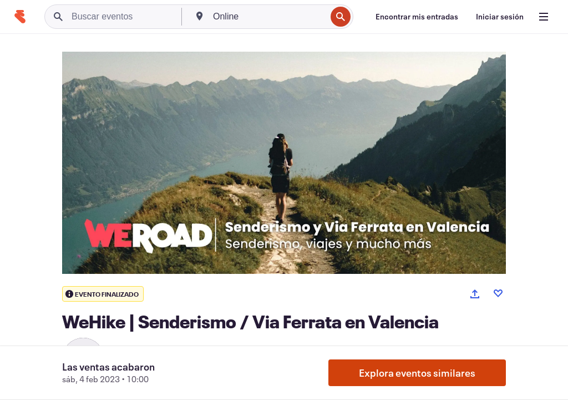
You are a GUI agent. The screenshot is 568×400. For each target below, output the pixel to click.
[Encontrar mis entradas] (417, 17)
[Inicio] (20, 16)
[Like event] (498, 293)
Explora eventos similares (417, 372)
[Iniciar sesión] (499, 17)
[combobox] (268, 16)
